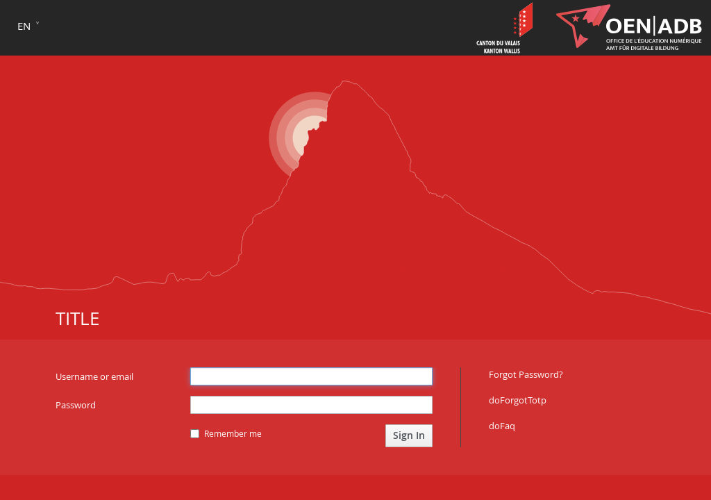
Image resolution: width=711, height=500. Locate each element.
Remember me (226, 433)
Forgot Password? (526, 374)
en (24, 26)
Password (76, 405)
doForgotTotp (517, 400)
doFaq (502, 425)
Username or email (94, 376)
